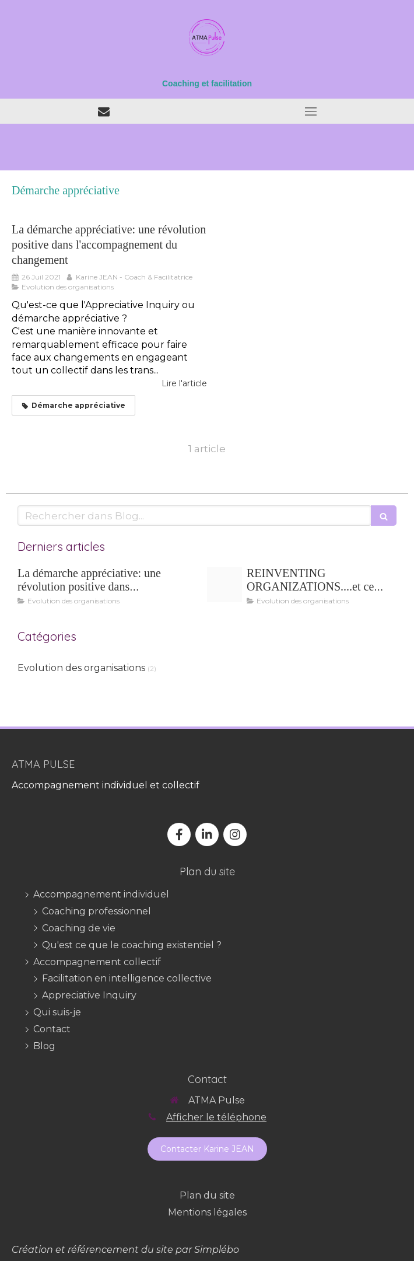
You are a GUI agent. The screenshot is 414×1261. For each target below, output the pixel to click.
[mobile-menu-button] (310, 111)
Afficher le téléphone (216, 1117)
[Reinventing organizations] (224, 584)
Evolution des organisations (81, 667)
